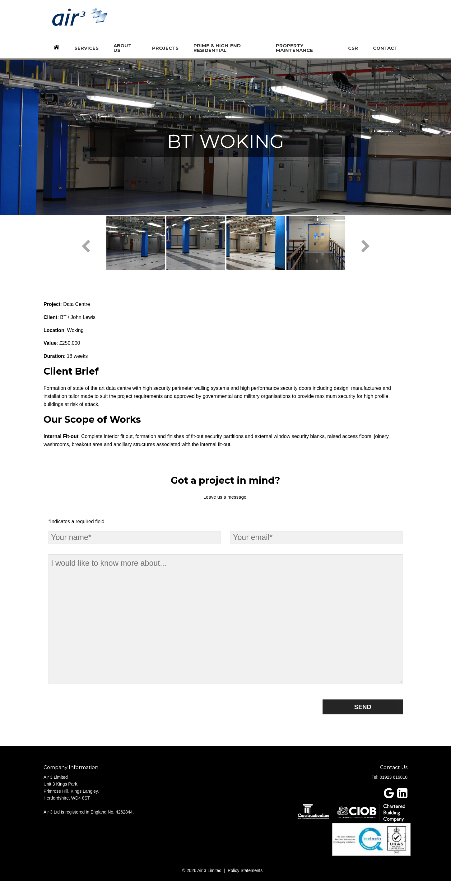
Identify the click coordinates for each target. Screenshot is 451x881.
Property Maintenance (294, 48)
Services (86, 48)
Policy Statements (245, 870)
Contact (385, 48)
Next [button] (365, 247)
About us (123, 48)
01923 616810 (393, 777)
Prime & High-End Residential (217, 48)
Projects (165, 48)
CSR (353, 48)
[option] (135, 243)
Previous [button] (85, 247)
